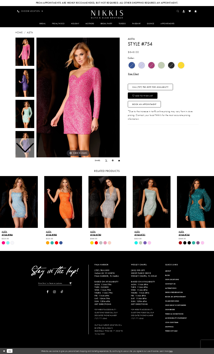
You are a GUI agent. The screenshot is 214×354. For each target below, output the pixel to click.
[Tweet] (106, 160)
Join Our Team (171, 322)
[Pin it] (112, 160)
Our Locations (172, 280)
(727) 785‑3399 (102, 270)
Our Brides (170, 309)
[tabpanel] (78, 98)
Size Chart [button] (133, 73)
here (170, 351)
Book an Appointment (144, 104)
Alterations (170, 288)
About (168, 271)
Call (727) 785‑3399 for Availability (150, 87)
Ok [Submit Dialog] (9, 351)
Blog (167, 275)
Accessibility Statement (176, 318)
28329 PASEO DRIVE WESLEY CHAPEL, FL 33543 (144, 274)
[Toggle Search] (178, 11)
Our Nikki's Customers (175, 305)
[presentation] (19, 202)
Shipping (169, 327)
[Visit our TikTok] (62, 291)
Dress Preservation (174, 292)
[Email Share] (119, 160)
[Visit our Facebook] (47, 291)
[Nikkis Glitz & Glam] (107, 14)
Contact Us (170, 284)
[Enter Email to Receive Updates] (55, 283)
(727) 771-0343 (101, 318)
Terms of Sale (171, 331)
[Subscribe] (70, 283)
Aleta (30, 32)
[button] (184, 11)
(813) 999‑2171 (138, 270)
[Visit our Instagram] (54, 291)
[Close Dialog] (4, 351)
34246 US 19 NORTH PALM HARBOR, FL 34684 (107, 274)
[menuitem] (107, 14)
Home (18, 32)
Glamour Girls (172, 301)
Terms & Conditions (174, 314)
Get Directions (103, 304)
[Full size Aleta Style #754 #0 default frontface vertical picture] (78, 98)
